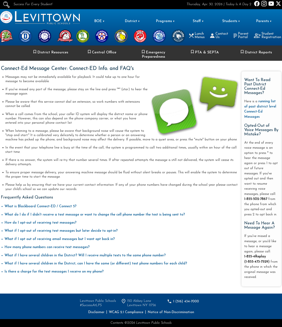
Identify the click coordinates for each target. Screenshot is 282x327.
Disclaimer (96, 312)
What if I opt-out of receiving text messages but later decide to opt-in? (61, 231)
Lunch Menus (197, 35)
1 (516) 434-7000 (186, 301)
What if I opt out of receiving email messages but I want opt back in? (59, 239)
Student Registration (267, 35)
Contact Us (219, 35)
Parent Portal (241, 35)
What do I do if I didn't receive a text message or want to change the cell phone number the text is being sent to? (94, 214)
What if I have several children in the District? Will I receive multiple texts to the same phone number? (85, 255)
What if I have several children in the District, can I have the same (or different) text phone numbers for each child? (95, 263)
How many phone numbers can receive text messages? (47, 247)
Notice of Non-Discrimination (171, 312)
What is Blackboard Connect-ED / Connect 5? (40, 206)
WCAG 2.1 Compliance (126, 312)
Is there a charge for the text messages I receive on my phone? (54, 271)
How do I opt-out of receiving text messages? (40, 223)
